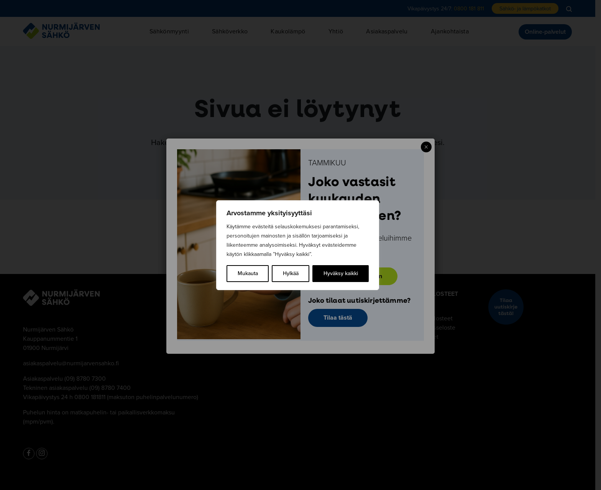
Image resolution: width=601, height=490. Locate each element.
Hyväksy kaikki (340, 273)
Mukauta (248, 273)
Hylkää (291, 273)
